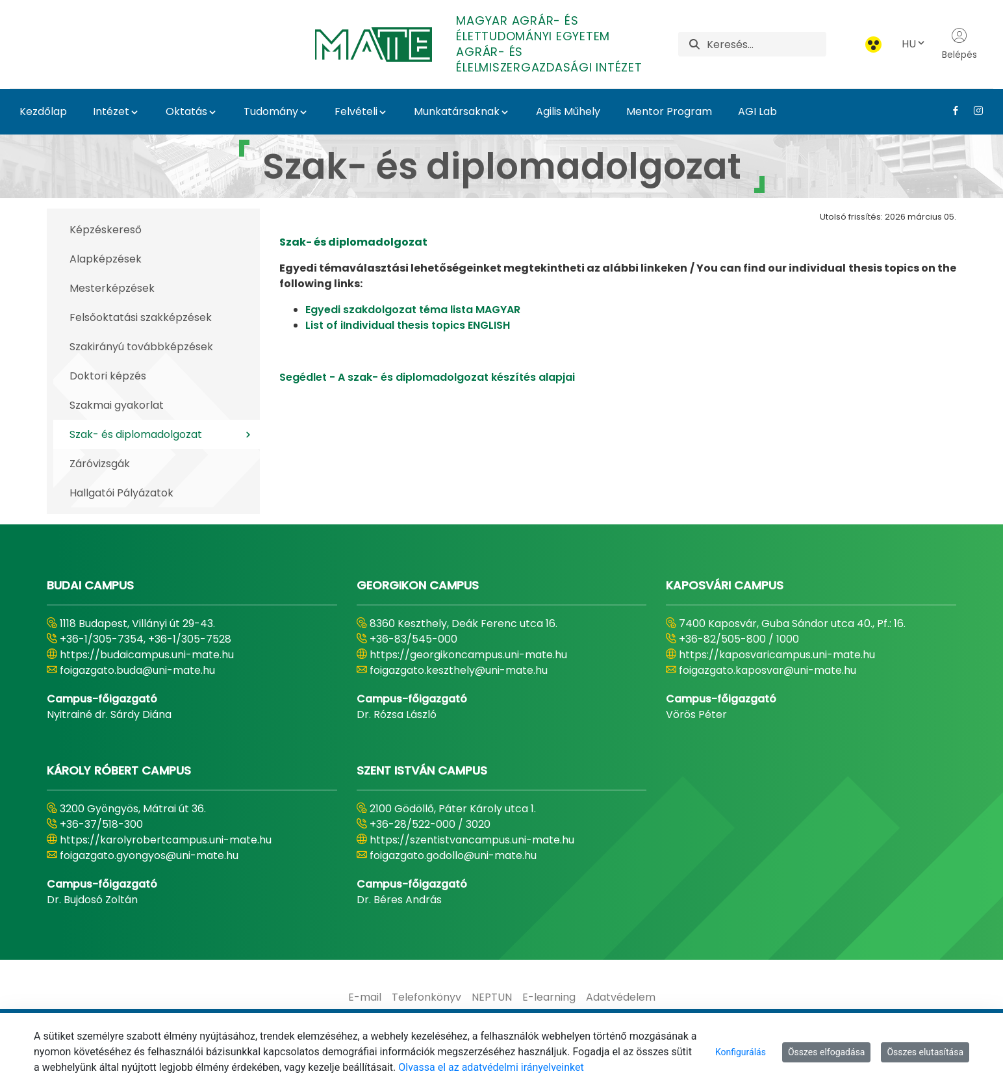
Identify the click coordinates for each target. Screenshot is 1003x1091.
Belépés (959, 44)
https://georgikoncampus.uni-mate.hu (468, 654)
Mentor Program (669, 111)
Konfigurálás (740, 1052)
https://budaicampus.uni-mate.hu (147, 654)
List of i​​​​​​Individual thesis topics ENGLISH (407, 325)
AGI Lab (757, 111)
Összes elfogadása (826, 1052)
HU (914, 43)
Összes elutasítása (925, 1052)
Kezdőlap (43, 111)
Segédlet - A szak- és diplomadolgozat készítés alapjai (427, 377)
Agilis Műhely (568, 111)
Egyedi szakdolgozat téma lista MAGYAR (412, 309)
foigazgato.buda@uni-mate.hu (137, 670)
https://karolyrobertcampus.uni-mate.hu (166, 839)
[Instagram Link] (973, 110)
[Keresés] (766, 44)
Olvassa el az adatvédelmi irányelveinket (490, 1067)
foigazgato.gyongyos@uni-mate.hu (149, 855)
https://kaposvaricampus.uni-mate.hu (777, 654)
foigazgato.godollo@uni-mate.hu (453, 855)
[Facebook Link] (951, 110)
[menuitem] (365, 997)
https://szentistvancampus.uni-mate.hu (472, 839)
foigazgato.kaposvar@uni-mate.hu (767, 670)
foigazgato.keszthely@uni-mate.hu (459, 670)
